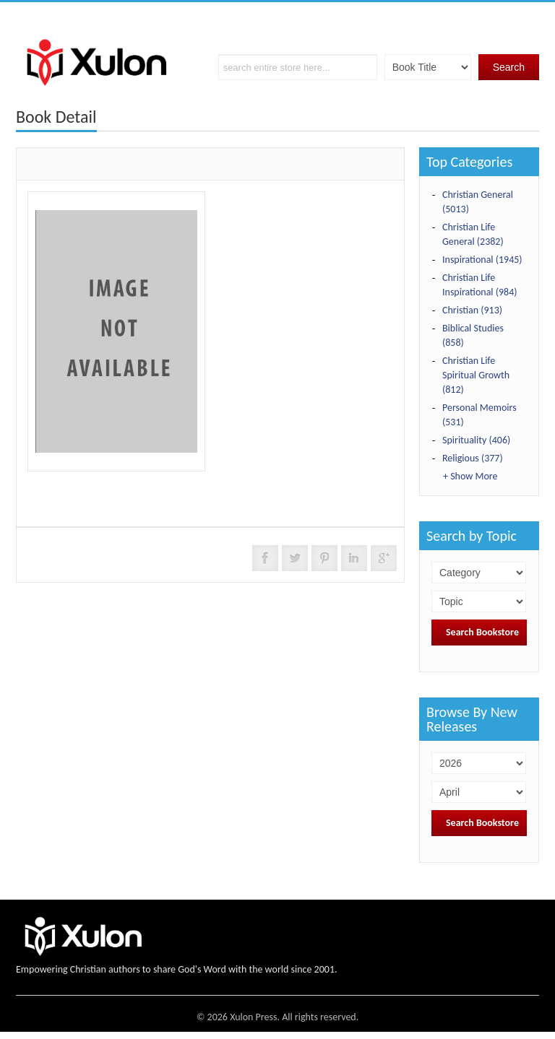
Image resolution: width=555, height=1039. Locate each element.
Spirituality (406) (476, 440)
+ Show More (470, 476)
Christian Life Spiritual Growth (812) (475, 375)
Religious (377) (472, 458)
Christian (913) (472, 310)
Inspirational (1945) (482, 259)
